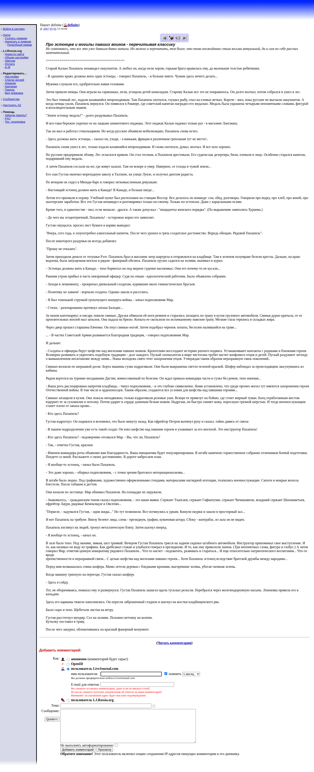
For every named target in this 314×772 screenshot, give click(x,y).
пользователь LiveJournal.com (94, 668)
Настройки (12, 76)
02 (55, 28)
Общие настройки (16, 57)
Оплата (10, 64)
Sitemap (10, 60)
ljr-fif (7, 67)
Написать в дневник (18, 41)
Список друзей (14, 80)
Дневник (10, 83)
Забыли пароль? (16, 115)
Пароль (10, 89)
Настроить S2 (12, 105)
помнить (175, 674)
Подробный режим (19, 44)
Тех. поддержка (15, 121)
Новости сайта (14, 54)
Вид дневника (14, 93)
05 (51, 28)
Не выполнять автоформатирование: (87, 752)
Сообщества (11, 99)
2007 (46, 28)
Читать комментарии (174, 643)
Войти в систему (14, 29)
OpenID (77, 664)
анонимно (79, 659)
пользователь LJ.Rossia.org (92, 700)
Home (7, 35)
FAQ (7, 118)
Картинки (11, 86)
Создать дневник (16, 38)
